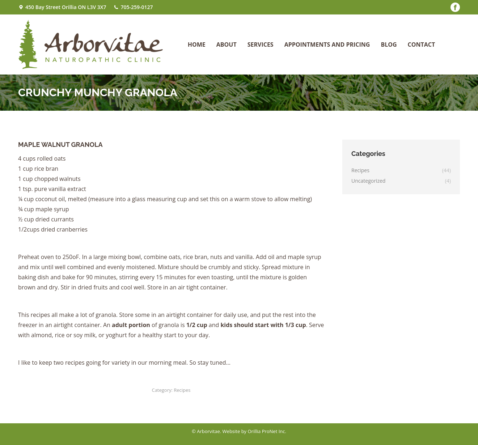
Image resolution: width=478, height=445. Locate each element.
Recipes (182, 390)
